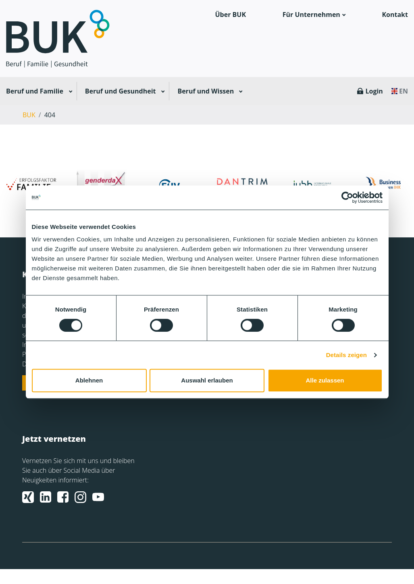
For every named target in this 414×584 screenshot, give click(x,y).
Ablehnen (89, 380)
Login (374, 91)
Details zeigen (346, 354)
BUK (29, 114)
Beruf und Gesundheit (120, 91)
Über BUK (230, 14)
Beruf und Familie (34, 91)
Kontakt (395, 14)
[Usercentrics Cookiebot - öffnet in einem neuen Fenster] (347, 197)
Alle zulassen (325, 380)
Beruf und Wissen (205, 91)
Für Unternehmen (311, 14)
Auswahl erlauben (207, 380)
